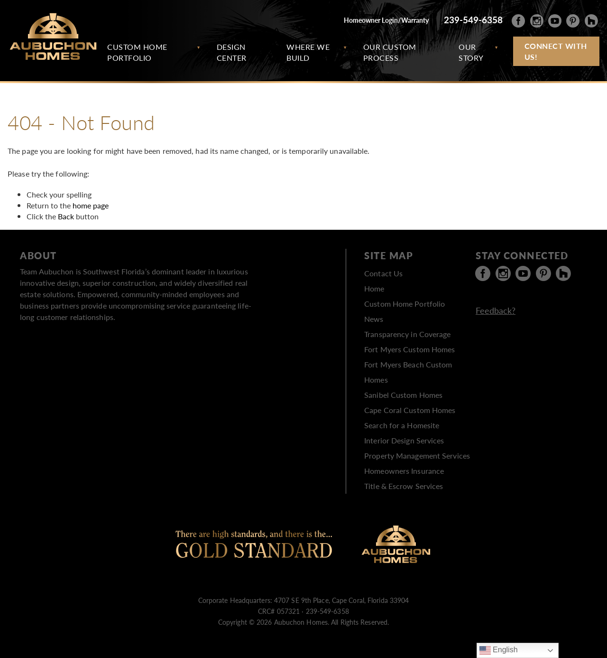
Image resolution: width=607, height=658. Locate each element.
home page (91, 205)
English (498, 650)
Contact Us (383, 273)
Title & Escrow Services (403, 485)
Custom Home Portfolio (137, 52)
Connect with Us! (555, 51)
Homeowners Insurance (404, 470)
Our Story (471, 52)
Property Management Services (417, 455)
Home (374, 288)
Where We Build (308, 52)
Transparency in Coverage (407, 334)
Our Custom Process (389, 52)
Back (66, 216)
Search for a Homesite (401, 425)
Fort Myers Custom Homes (409, 349)
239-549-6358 (473, 19)
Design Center (232, 52)
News (373, 318)
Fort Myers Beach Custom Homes (408, 372)
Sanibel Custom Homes (403, 394)
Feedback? (495, 310)
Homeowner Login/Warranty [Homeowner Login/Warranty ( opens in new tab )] (386, 20)
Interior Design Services (404, 440)
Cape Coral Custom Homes (409, 409)
